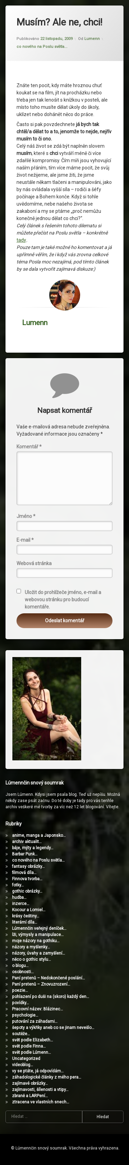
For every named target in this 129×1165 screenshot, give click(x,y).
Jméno (26, 516)
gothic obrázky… (27, 891)
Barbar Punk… (24, 854)
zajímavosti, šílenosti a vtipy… (40, 1089)
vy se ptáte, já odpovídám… (38, 1071)
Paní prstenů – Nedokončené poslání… (48, 978)
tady (21, 240)
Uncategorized (26, 1058)
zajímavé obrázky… (30, 1083)
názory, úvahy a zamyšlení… (38, 953)
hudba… (19, 897)
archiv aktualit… (27, 841)
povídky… (20, 1002)
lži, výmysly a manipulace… (38, 934)
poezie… (20, 990)
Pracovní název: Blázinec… (37, 1009)
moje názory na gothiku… (36, 940)
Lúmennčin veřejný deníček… (39, 928)
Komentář (29, 446)
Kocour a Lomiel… (28, 909)
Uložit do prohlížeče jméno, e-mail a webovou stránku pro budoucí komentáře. (63, 600)
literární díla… (24, 922)
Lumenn (92, 39)
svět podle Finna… (29, 1046)
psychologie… (25, 1015)
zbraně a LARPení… (30, 1095)
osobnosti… (23, 971)
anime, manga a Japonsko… (39, 835)
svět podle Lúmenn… (31, 1052)
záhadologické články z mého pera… (46, 1077)
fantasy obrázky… (28, 866)
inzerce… (20, 903)
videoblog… (22, 1064)
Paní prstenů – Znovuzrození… (41, 984)
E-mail (25, 540)
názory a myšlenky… (31, 947)
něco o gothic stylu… (31, 959)
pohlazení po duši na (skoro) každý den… (50, 996)
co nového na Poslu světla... (42, 46)
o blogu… (20, 965)
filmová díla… (24, 872)
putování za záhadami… (34, 1021)
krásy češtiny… (25, 916)
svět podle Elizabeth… (32, 1040)
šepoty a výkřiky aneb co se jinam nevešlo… (53, 1027)
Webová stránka (34, 563)
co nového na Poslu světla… (38, 860)
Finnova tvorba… (27, 878)
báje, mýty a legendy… (32, 847)
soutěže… (21, 1033)
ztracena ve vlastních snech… (40, 1102)
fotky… (18, 885)
